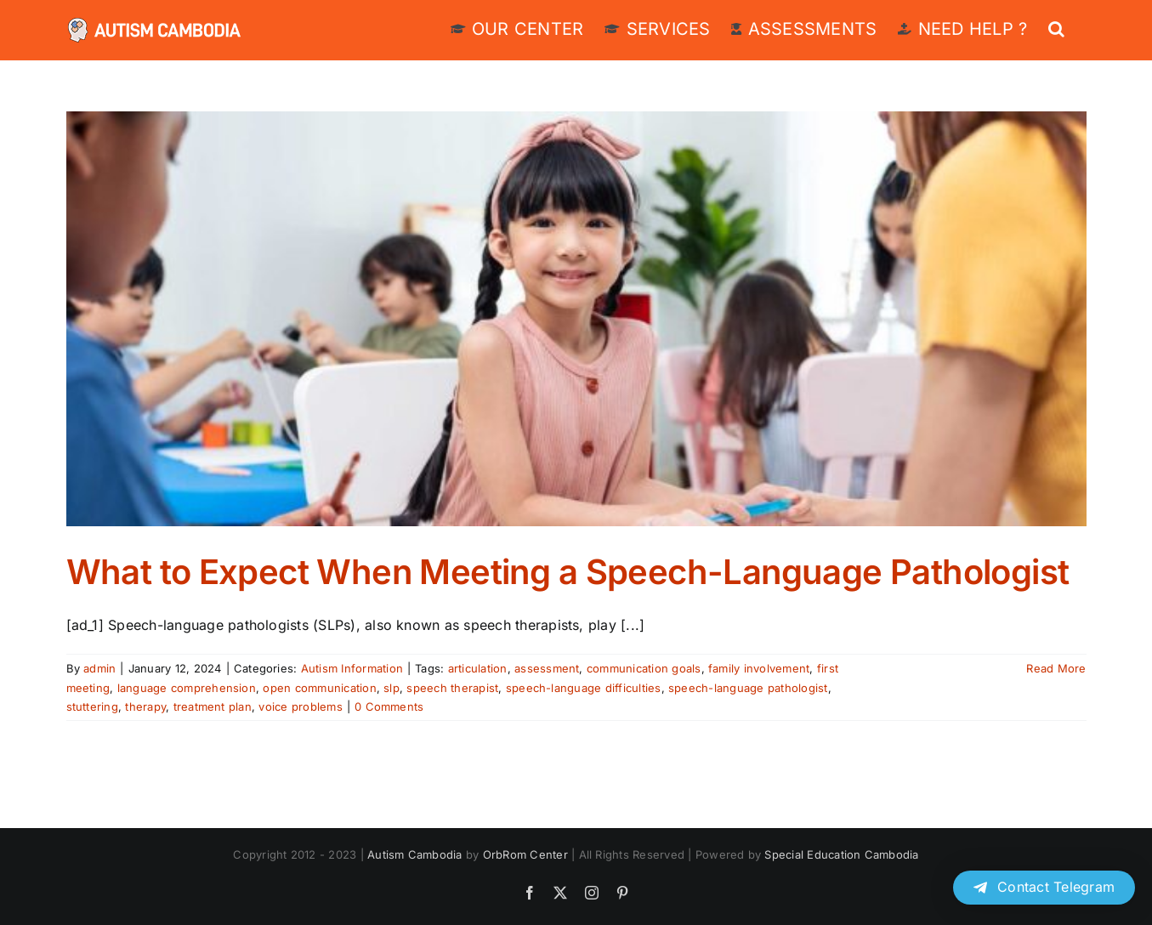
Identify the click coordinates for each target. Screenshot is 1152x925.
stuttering (92, 706)
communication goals (644, 668)
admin (99, 668)
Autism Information (352, 668)
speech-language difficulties (583, 688)
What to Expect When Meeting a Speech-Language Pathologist (568, 572)
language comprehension (186, 688)
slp (391, 688)
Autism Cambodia (415, 854)
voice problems (300, 706)
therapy (145, 706)
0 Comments (389, 706)
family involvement (758, 668)
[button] (1056, 27)
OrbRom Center (525, 854)
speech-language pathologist (747, 688)
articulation (478, 668)
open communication (319, 688)
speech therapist (452, 688)
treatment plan (212, 706)
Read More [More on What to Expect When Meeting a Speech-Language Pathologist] (1056, 668)
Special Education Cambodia (841, 854)
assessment (546, 668)
